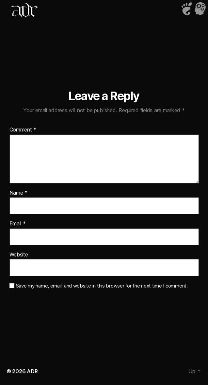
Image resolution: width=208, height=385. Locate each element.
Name (18, 193)
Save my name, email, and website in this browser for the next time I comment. (102, 286)
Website (18, 255)
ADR (32, 371)
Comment (23, 130)
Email (17, 224)
